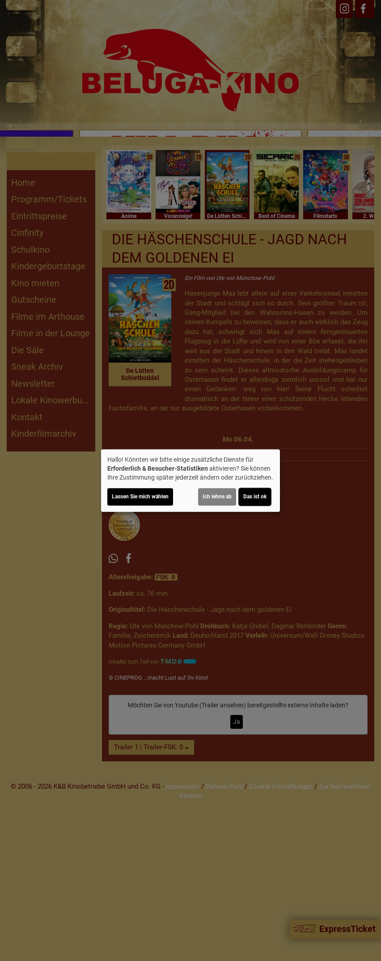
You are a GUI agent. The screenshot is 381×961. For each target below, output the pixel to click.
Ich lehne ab (217, 496)
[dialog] (190, 480)
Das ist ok (255, 496)
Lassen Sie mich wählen (140, 496)
